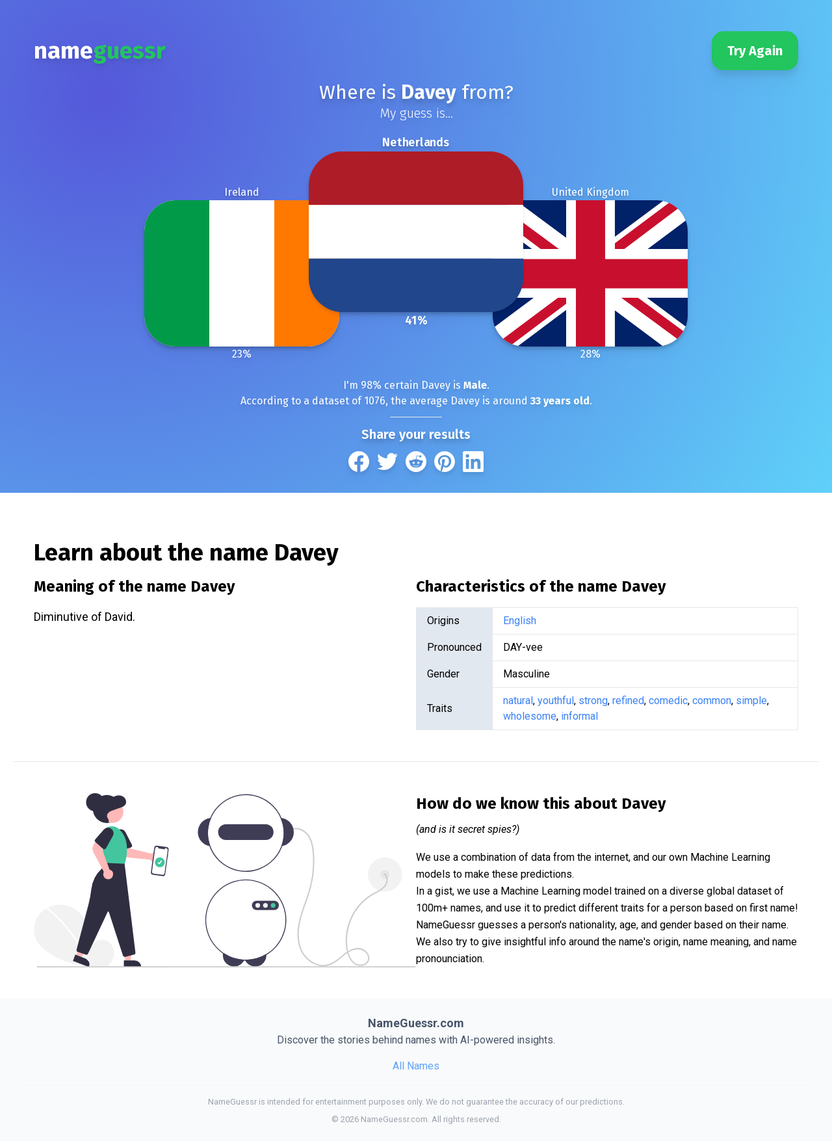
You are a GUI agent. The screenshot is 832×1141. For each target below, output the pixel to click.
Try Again (755, 51)
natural (518, 700)
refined (628, 700)
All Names (416, 1066)
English (519, 620)
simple (751, 700)
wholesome (529, 716)
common (711, 700)
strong (593, 700)
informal (579, 716)
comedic (668, 700)
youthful (556, 700)
